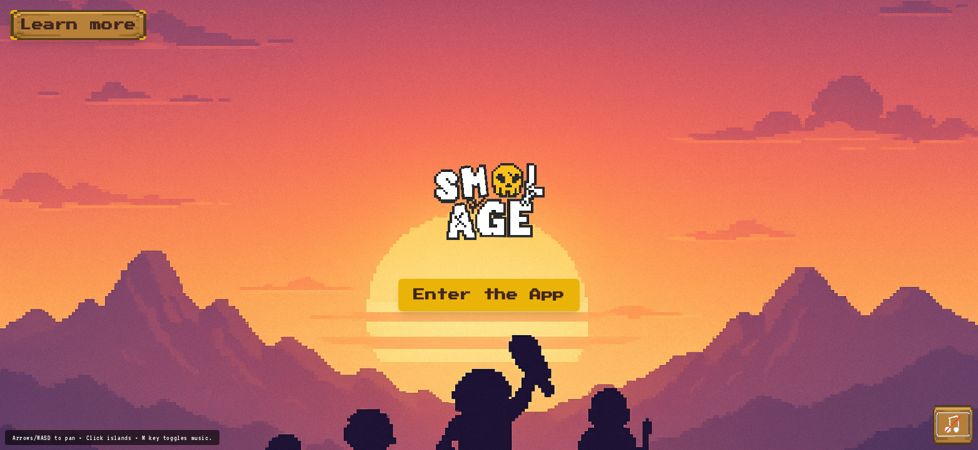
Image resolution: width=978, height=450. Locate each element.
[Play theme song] (953, 425)
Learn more (78, 25)
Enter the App (489, 295)
